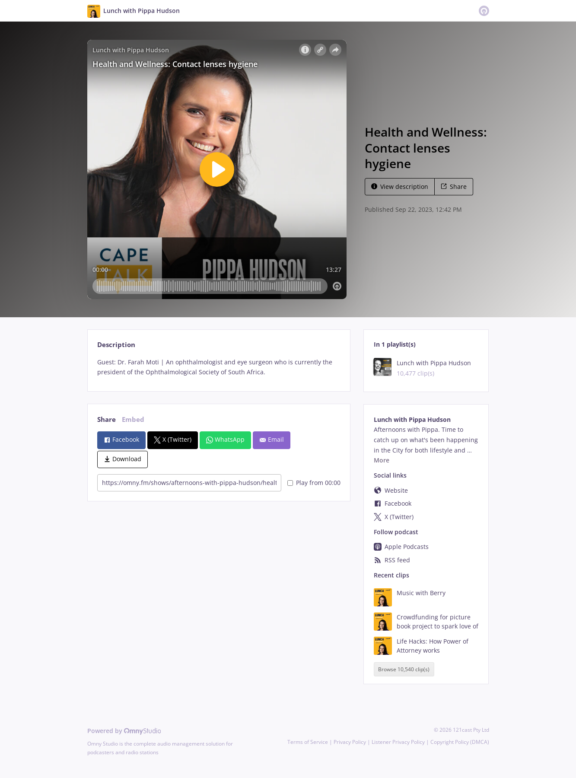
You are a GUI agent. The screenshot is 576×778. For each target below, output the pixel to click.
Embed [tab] (133, 419)
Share (454, 186)
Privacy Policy (350, 742)
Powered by (124, 731)
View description (399, 186)
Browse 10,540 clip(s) (404, 669)
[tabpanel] (219, 367)
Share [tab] (106, 419)
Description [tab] (116, 344)
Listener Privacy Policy (398, 742)
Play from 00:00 (314, 482)
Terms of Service (307, 742)
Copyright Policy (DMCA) (459, 742)
